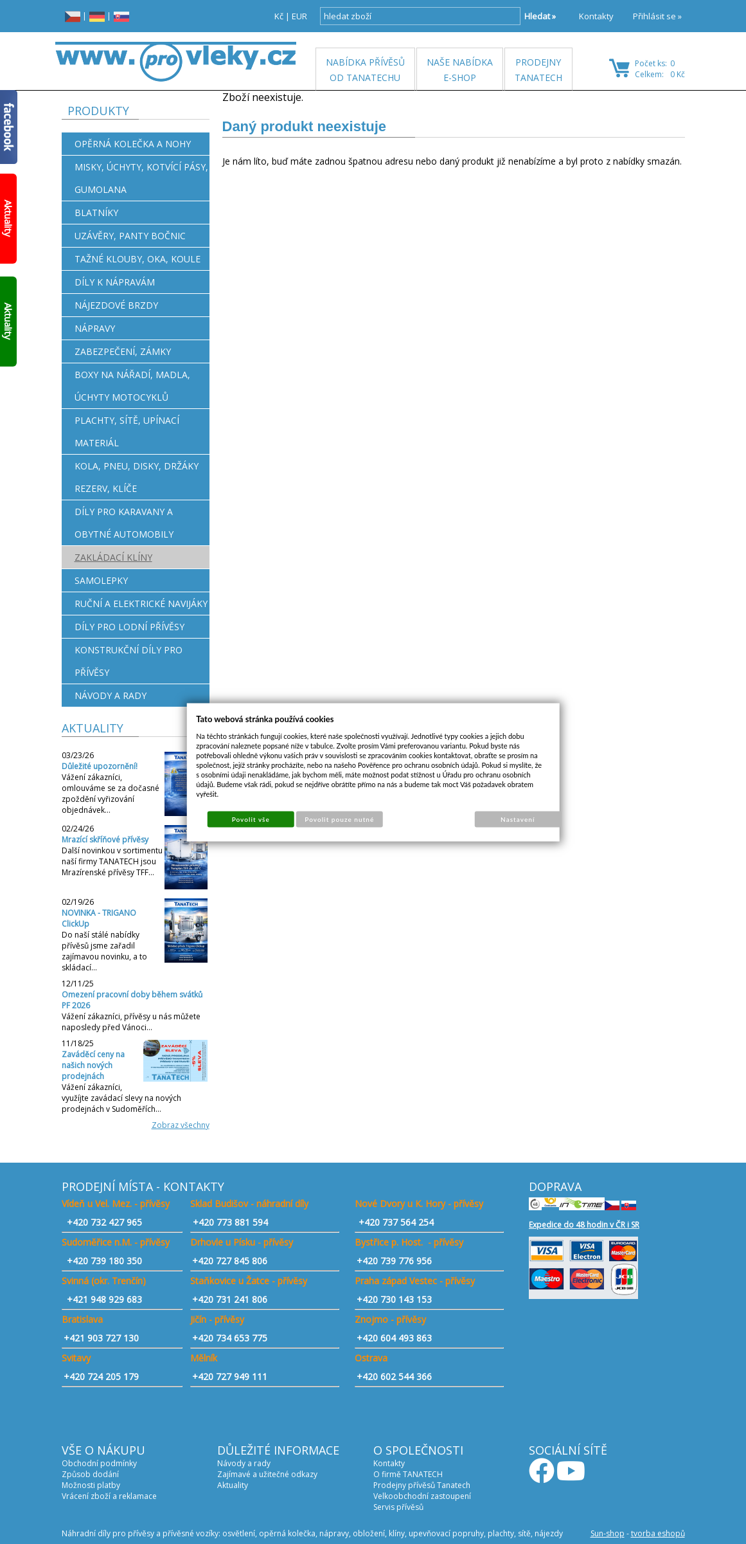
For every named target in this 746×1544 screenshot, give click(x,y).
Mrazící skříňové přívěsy (105, 839)
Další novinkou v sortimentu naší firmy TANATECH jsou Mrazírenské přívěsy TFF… (112, 861)
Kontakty (596, 16)
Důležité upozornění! (100, 766)
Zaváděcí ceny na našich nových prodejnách (93, 1065)
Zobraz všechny (180, 1125)
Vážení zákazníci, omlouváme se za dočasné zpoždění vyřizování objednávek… (110, 793)
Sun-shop (608, 1533)
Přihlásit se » (657, 16)
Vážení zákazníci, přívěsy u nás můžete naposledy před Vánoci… (131, 1022)
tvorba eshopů (658, 1533)
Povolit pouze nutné (339, 818)
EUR (299, 16)
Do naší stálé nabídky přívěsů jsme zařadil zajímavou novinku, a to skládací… (104, 951)
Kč (278, 16)
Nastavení (518, 818)
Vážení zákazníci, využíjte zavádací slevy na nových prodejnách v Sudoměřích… (121, 1098)
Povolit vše (251, 818)
